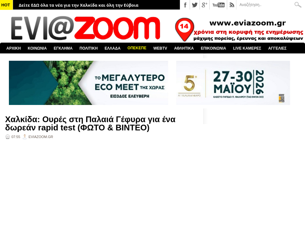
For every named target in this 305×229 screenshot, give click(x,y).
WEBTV (160, 48)
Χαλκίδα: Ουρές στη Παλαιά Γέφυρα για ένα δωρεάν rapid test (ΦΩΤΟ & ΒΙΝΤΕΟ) (90, 123)
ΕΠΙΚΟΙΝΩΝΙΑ (213, 48)
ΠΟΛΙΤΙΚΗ (88, 48)
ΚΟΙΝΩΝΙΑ (37, 48)
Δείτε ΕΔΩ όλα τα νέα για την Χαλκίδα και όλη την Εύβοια (79, 5)
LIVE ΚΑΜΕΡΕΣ (247, 48)
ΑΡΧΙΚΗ (13, 48)
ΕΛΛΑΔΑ (112, 48)
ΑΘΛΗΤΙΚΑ (184, 48)
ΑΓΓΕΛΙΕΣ (277, 48)
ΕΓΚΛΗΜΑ (63, 48)
